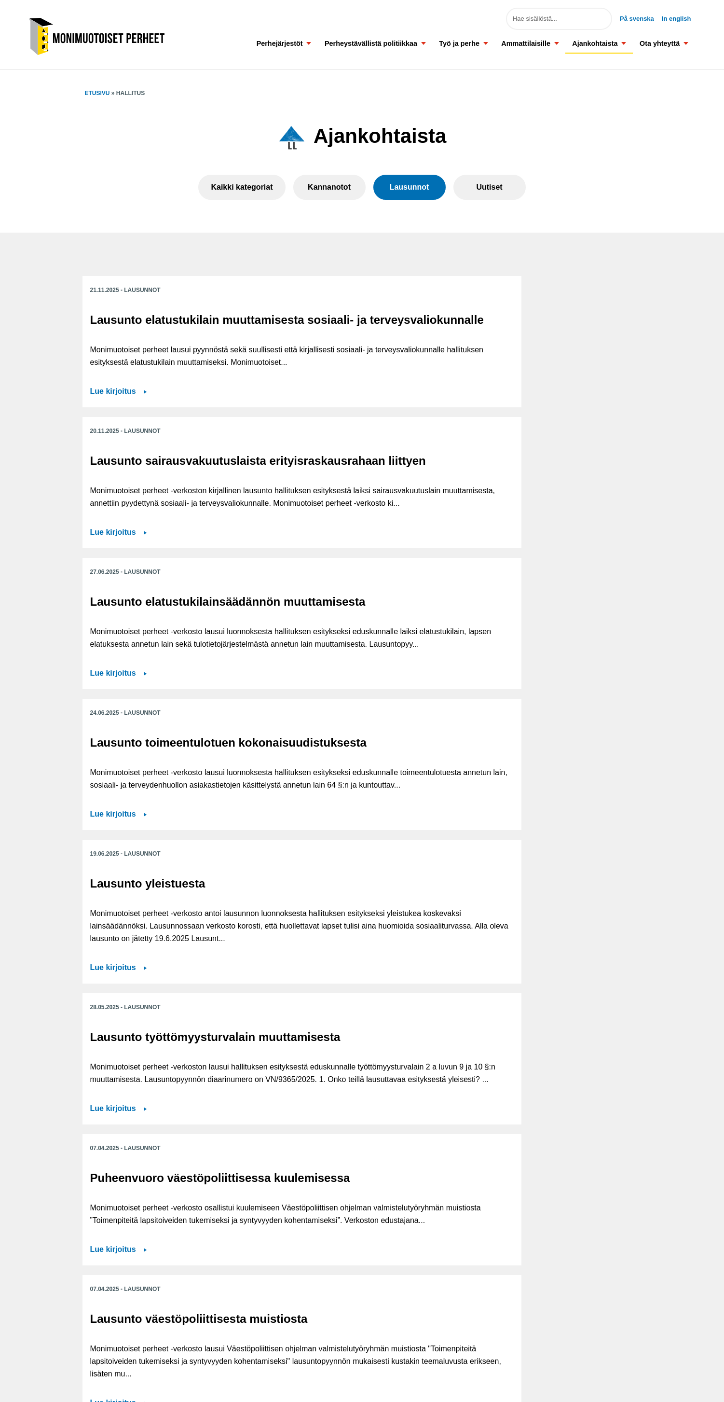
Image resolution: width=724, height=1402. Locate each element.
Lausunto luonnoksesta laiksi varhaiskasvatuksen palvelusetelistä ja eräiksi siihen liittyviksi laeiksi (550, 776)
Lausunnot (409, 187)
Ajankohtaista (594, 43)
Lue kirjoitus (113, 468)
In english (676, 18)
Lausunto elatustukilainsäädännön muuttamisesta (536, 333)
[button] (309, 43)
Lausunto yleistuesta (337, 537)
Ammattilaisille (525, 43)
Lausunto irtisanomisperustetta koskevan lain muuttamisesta (170, 976)
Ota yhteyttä (660, 43)
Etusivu (97, 93)
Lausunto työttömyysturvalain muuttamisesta (524, 551)
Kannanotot (329, 187)
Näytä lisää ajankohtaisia (362, 1147)
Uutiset (489, 187)
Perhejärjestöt (280, 43)
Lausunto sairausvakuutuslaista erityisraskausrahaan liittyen (358, 333)
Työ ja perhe (459, 43)
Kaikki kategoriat (242, 187)
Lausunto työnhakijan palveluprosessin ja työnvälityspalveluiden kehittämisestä (342, 983)
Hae (597, 19)
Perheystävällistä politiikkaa (371, 43)
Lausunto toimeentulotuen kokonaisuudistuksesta (162, 544)
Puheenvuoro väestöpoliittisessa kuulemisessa (142, 770)
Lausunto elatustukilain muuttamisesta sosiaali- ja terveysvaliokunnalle (162, 333)
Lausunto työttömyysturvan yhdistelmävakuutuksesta (545, 969)
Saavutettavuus (301, 1327)
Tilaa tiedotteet (300, 1350)
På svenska (637, 18)
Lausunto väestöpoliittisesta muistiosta (358, 763)
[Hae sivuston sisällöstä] (559, 19)
